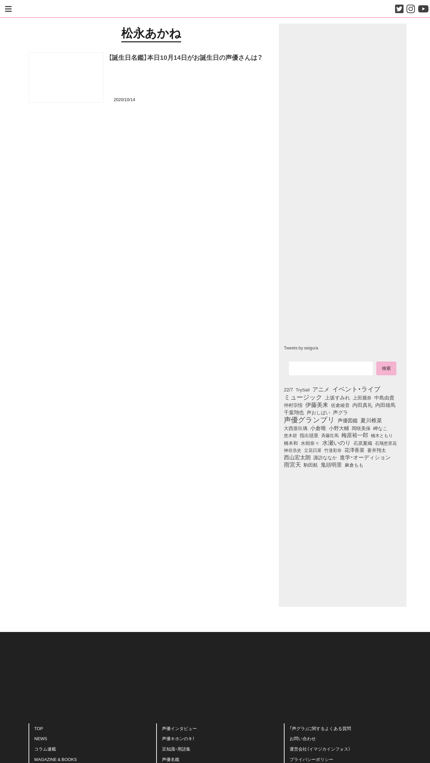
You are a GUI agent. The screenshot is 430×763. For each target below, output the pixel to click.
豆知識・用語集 (176, 749)
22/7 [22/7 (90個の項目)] (288, 389)
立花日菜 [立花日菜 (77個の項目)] (312, 450)
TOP (38, 728)
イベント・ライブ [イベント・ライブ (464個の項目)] (356, 388)
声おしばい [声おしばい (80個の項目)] (318, 412)
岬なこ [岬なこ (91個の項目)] (380, 428)
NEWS (40, 738)
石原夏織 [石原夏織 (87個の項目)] (362, 442)
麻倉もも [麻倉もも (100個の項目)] (354, 464)
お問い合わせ (303, 738)
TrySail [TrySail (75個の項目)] (302, 389)
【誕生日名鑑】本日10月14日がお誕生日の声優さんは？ (186, 57)
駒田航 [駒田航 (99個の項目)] (311, 464)
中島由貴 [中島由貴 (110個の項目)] (384, 397)
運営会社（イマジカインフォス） (320, 749)
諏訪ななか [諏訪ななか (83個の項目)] (325, 457)
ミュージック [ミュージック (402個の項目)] (303, 396)
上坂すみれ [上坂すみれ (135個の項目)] (337, 397)
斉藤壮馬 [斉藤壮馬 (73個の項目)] (330, 435)
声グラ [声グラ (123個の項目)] (340, 412)
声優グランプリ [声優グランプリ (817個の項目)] (309, 419)
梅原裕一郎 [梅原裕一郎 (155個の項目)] (354, 435)
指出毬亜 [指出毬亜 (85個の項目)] (309, 435)
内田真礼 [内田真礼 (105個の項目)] (362, 404)
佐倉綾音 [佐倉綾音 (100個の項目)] (340, 404)
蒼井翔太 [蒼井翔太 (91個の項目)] (376, 450)
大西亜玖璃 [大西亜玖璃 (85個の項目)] (295, 428)
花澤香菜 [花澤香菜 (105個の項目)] (354, 450)
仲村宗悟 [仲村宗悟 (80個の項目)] (293, 404)
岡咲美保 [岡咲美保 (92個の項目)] (361, 428)
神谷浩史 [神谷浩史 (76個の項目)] (292, 450)
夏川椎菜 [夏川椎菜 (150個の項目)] (371, 420)
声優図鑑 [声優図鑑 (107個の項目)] (348, 420)
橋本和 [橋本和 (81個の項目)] (291, 442)
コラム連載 (45, 749)
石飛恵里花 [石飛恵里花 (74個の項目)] (386, 442)
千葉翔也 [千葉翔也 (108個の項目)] (294, 412)
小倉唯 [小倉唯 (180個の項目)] (318, 427)
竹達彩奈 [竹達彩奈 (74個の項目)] (333, 450)
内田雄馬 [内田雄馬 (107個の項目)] (385, 404)
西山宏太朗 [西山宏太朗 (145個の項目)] (297, 457)
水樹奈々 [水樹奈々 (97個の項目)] (310, 442)
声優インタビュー (179, 728)
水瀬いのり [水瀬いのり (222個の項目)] (336, 442)
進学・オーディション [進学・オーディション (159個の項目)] (365, 457)
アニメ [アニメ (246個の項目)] (321, 389)
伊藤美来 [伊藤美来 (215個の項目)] (316, 404)
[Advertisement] (151, 142)
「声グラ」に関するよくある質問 (320, 728)
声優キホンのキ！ (178, 738)
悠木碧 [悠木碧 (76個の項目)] (290, 435)
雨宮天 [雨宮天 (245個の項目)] (292, 464)
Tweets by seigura (301, 347)
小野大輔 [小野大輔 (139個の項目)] (339, 428)
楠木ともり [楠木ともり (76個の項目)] (382, 435)
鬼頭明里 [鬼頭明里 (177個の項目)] (331, 464)
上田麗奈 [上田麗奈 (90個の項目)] (362, 397)
